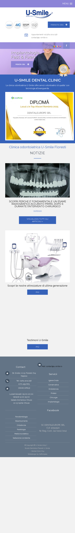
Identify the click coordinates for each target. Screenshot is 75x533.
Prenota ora (57, 25)
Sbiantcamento (21, 421)
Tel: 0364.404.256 (24, 381)
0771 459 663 (24, 384)
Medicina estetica (21, 434)
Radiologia (21, 429)
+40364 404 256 (50, 34)
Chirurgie (53, 397)
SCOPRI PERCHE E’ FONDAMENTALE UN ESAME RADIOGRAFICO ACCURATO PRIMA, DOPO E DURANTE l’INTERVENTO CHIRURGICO (37, 204)
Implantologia (53, 402)
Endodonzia (54, 389)
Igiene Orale (54, 380)
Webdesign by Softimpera (37, 454)
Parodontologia (21, 417)
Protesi (53, 393)
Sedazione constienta (21, 438)
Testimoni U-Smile (37, 340)
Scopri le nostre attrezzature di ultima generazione (37, 285)
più (37, 292)
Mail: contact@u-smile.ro (52, 366)
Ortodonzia (21, 425)
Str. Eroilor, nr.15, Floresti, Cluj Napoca (24, 374)
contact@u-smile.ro (39, 38)
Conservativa (53, 385)
